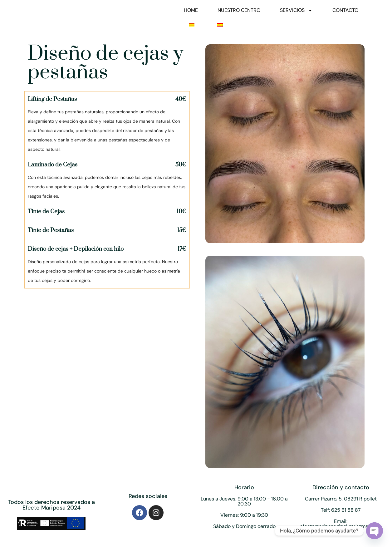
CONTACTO (345, 10)
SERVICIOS (296, 10)
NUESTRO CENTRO (239, 10)
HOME (191, 10)
